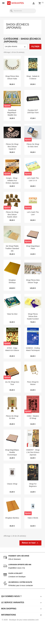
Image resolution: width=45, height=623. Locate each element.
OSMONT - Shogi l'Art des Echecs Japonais (32, 452)
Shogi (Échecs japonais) (17, 26)
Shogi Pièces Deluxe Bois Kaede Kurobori (33, 316)
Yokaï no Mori (12, 314)
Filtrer (35, 47)
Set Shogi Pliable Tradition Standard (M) (12, 248)
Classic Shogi (12, 484)
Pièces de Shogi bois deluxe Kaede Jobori (12, 214)
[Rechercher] (22, 10)
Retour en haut (30, 542)
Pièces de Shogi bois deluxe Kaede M (12, 146)
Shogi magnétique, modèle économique (12, 452)
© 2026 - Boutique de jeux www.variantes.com (20, 620)
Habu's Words (33, 518)
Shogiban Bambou (12, 518)
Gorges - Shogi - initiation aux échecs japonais (12, 180)
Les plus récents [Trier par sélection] (15, 46)
